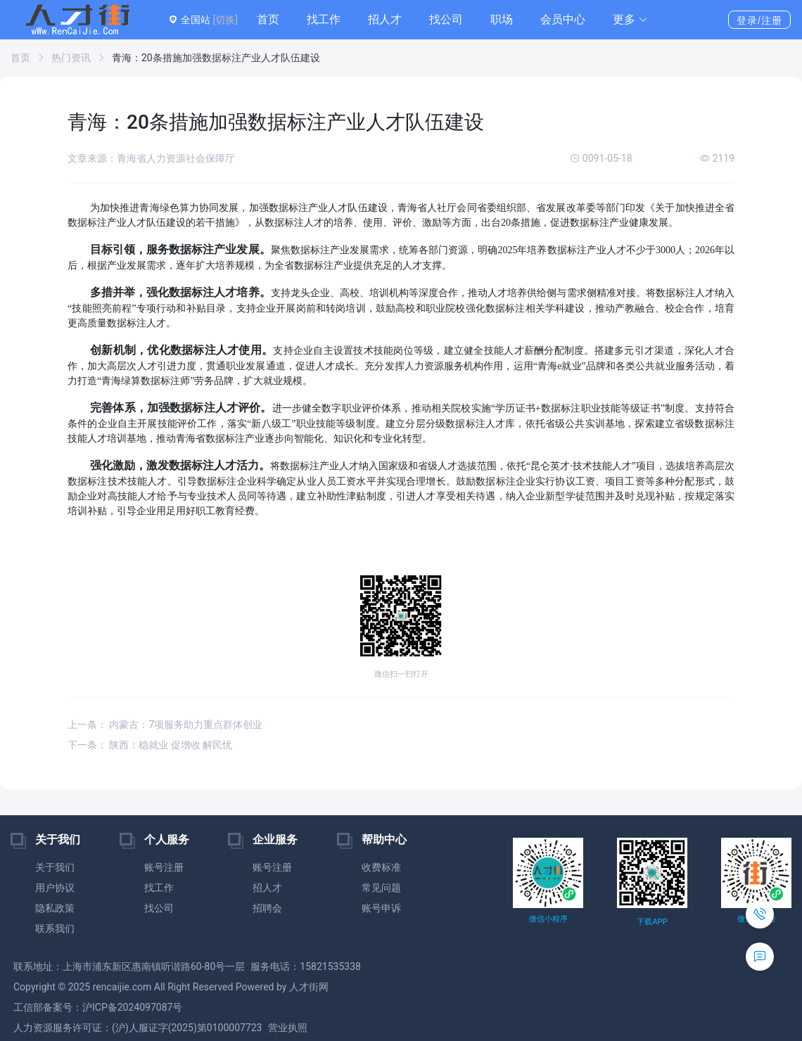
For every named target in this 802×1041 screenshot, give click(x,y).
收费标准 (381, 867)
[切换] (224, 19)
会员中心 (562, 19)
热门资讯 (71, 57)
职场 (501, 19)
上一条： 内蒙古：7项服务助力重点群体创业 (165, 724)
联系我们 (55, 928)
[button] (630, 19)
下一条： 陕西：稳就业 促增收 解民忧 (150, 745)
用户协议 (55, 887)
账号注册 (164, 867)
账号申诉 (381, 908)
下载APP (652, 921)
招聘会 (267, 908)
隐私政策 (55, 908)
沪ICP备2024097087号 (132, 1007)
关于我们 (55, 867)
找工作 (323, 19)
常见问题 (381, 887)
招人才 (385, 19)
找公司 (446, 19)
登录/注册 (759, 20)
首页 (268, 19)
